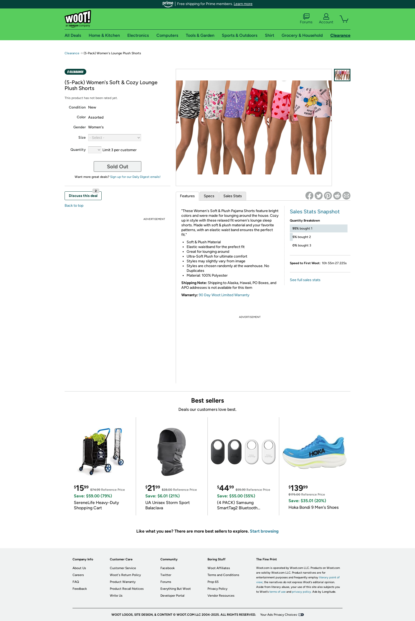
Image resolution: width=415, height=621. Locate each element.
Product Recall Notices (127, 589)
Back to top (74, 205)
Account (326, 18)
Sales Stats (232, 196)
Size (82, 137)
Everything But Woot (175, 589)
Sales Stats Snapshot (315, 211)
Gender (79, 127)
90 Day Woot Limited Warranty (224, 295)
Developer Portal (172, 595)
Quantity (78, 149)
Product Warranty (123, 582)
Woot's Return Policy (125, 575)
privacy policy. (302, 591)
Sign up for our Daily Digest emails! (135, 177)
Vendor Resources (221, 595)
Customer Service (123, 568)
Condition (77, 107)
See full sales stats (305, 280)
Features (187, 196)
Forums (306, 18)
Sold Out (117, 166)
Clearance (72, 53)
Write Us (116, 595)
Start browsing (264, 531)
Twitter (165, 575)
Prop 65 (213, 582)
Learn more (243, 4)
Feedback (80, 589)
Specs (209, 196)
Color (81, 117)
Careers (78, 575)
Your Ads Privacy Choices (278, 614)
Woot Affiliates (219, 568)
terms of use (277, 591)
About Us (79, 568)
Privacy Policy (217, 589)
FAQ (76, 582)
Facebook (167, 568)
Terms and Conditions (223, 575)
